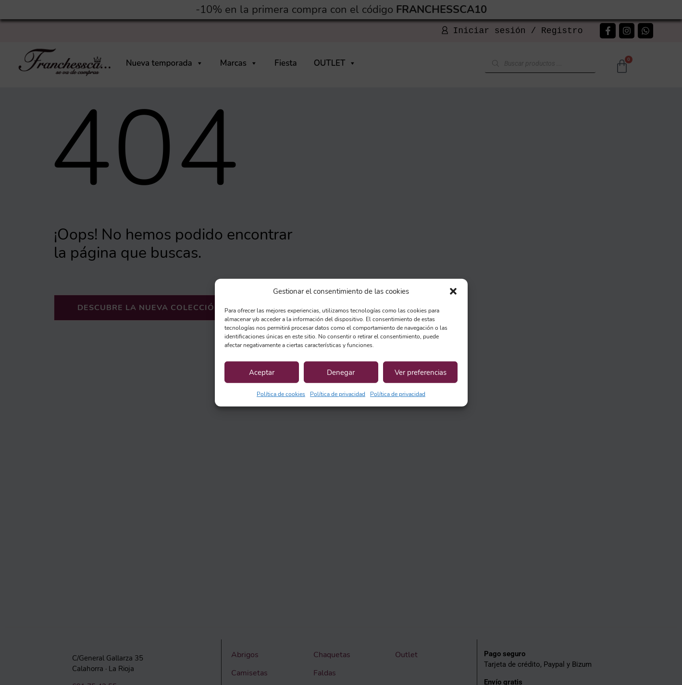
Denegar (341, 372)
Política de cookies (281, 394)
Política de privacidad (337, 394)
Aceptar (261, 372)
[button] (453, 291)
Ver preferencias (420, 372)
